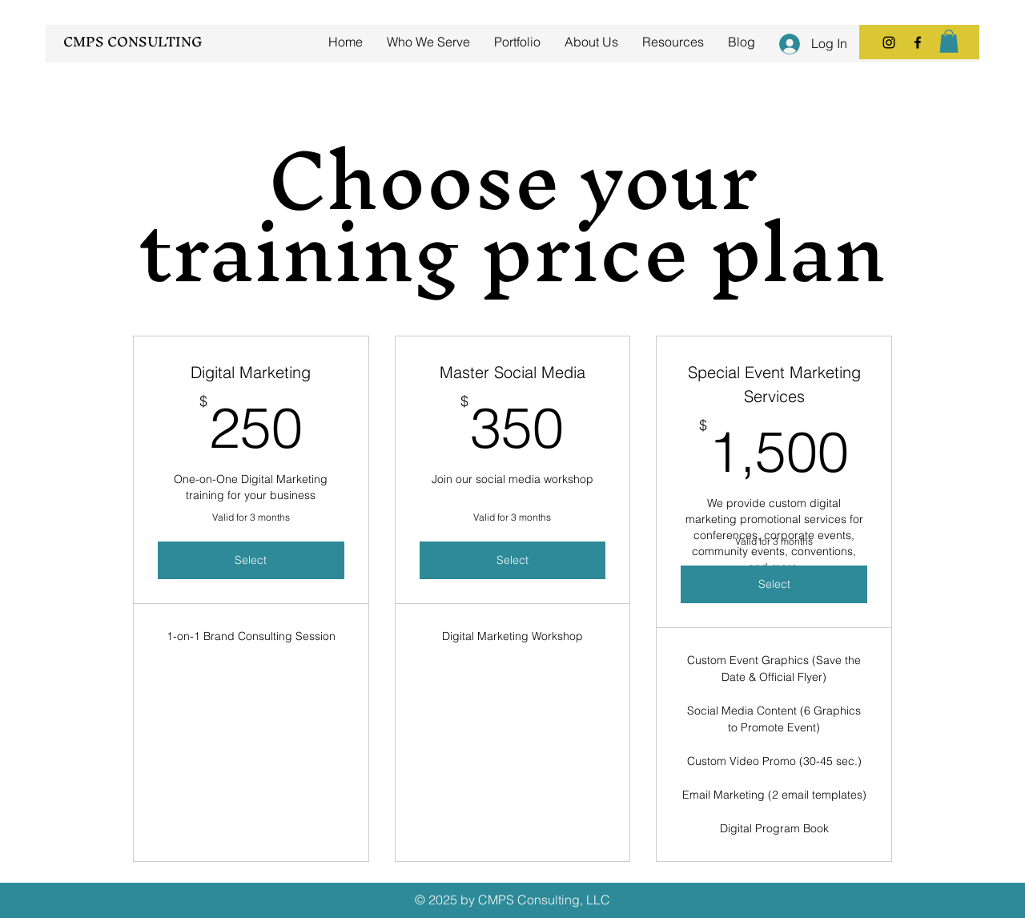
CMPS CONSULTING (133, 41)
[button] (949, 41)
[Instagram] (889, 42)
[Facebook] (918, 42)
